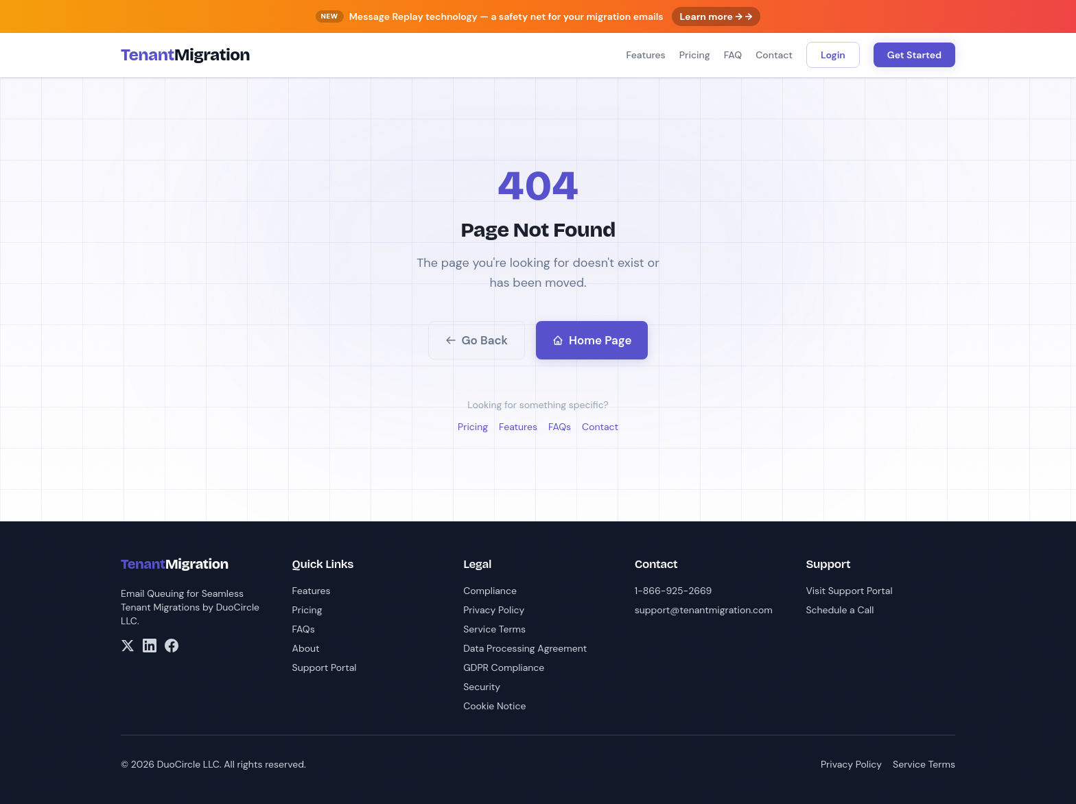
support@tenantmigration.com (704, 610)
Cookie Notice (494, 706)
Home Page (591, 340)
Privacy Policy (493, 610)
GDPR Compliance (503, 667)
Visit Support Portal (849, 590)
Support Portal (324, 667)
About (306, 648)
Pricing (694, 55)
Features (645, 55)
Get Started (914, 55)
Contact (774, 55)
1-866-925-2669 (673, 590)
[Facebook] (171, 645)
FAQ (733, 55)
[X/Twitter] (127, 645)
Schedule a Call (840, 610)
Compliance (490, 590)
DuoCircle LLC (188, 764)
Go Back (476, 340)
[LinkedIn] (149, 645)
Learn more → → (716, 16)
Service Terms (494, 629)
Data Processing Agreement (525, 648)
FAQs (559, 427)
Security (481, 687)
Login (833, 55)
